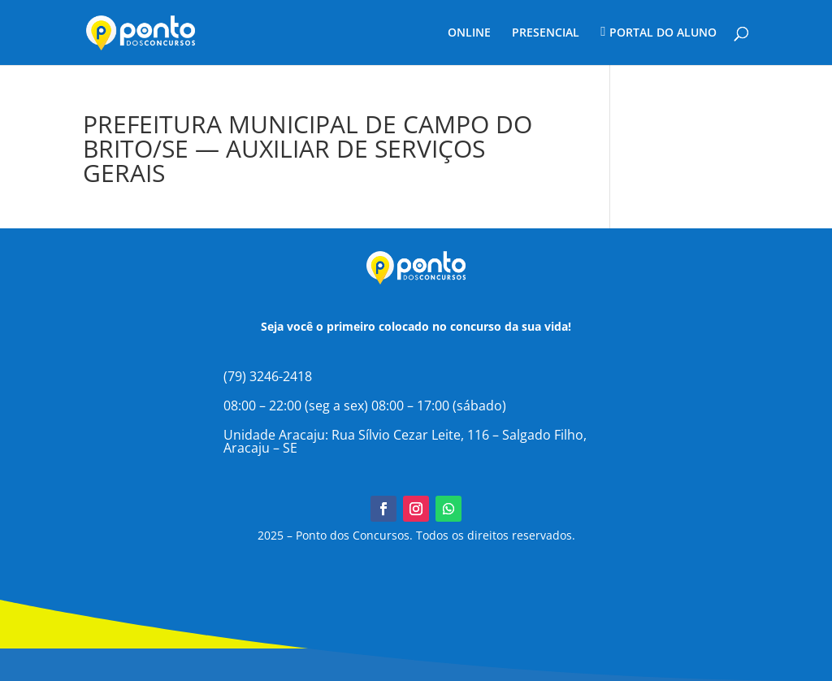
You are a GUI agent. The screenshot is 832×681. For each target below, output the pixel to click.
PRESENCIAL (545, 33)
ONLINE (469, 33)
